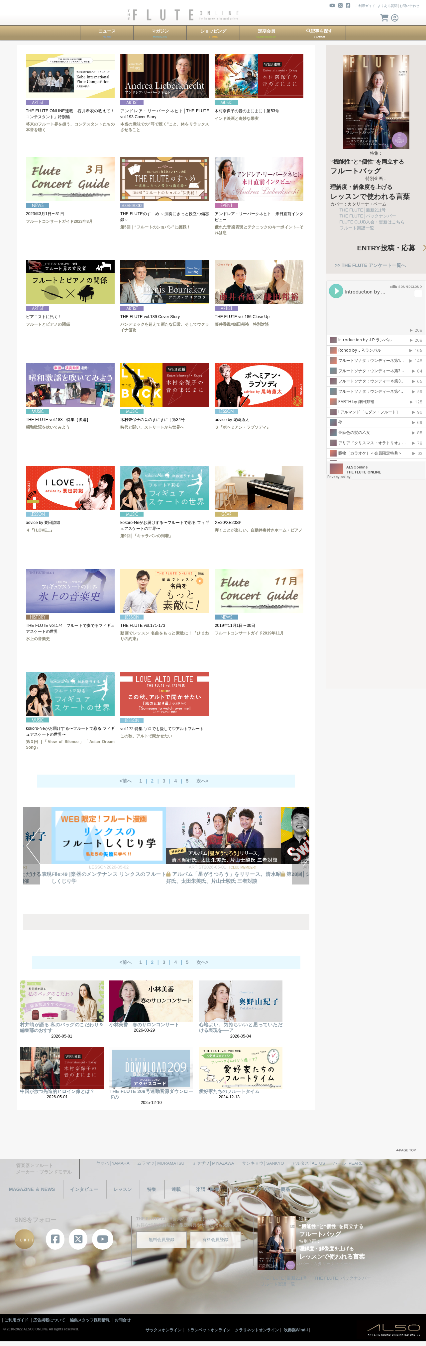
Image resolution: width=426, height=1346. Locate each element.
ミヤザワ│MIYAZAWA (213, 1163)
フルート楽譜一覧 (357, 227)
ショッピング (213, 33)
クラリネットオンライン (257, 1330)
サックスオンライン (163, 1330)
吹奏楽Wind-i (296, 1330)
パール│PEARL (348, 1163)
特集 (151, 1189)
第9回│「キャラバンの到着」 (146, 536)
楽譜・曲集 (207, 1189)
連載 (176, 1189)
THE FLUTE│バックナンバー (368, 215)
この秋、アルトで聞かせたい (146, 736)
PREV (31, 845)
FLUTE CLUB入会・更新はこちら (372, 221)
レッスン (122, 1189)
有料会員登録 (215, 1239)
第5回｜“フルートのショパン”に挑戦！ (155, 227)
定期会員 (266, 33)
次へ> (202, 781)
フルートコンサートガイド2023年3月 (59, 221)
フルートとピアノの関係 (48, 324)
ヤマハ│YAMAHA (112, 1163)
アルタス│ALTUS (308, 1163)
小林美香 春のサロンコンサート (144, 1024)
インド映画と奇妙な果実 (237, 118)
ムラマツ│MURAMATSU (160, 1163)
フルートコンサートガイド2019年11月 (249, 633)
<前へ (126, 781)
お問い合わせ (409, 6)
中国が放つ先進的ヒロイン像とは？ (57, 1091)
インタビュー (84, 1189)
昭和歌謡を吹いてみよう (48, 427)
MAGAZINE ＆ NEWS (32, 1189)
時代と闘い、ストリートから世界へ (152, 427)
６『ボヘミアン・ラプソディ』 (242, 427)
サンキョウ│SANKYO (263, 1163)
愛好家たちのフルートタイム (229, 1091)
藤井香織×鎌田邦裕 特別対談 (242, 324)
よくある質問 (387, 6)
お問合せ (123, 1320)
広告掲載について (49, 1320)
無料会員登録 (161, 1239)
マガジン (160, 33)
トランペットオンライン (208, 1330)
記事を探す (319, 33)
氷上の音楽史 (38, 638)
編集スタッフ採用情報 (90, 1320)
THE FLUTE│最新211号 (363, 210)
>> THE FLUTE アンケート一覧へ (370, 265)
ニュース (107, 33)
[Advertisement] (376, 580)
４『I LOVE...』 (40, 530)
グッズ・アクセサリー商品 (262, 1189)
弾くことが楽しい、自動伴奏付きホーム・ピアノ (258, 530)
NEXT (300, 845)
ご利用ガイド (365, 6)
